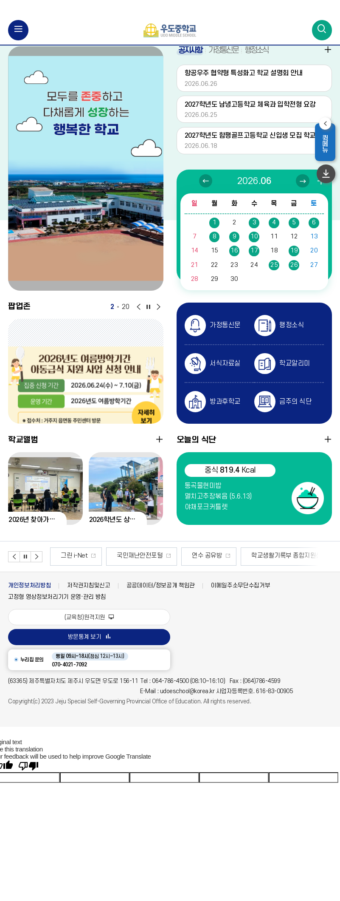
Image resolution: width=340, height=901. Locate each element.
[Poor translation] (28, 776)
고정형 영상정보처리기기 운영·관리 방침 (57, 607)
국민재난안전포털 (140, 566)
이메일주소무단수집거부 (240, 595)
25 (274, 274)
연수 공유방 (207, 566)
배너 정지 (25, 567)
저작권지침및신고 (88, 595)
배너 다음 (36, 567)
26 (294, 274)
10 (254, 246)
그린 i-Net (74, 566)
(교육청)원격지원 (89, 627)
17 (254, 260)
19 (294, 260)
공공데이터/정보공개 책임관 (160, 595)
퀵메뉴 (328, 144)
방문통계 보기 (89, 647)
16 (234, 260)
